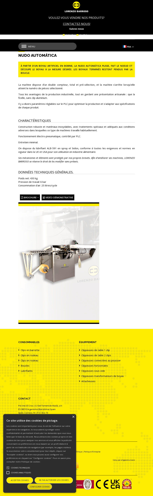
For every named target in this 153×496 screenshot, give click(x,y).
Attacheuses (88, 381)
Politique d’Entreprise (92, 452)
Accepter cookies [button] (20, 480)
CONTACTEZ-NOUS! (76, 24)
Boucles (25, 365)
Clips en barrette (30, 350)
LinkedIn (69, 34)
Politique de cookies (30, 461)
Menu (31, 46)
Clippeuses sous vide (93, 370)
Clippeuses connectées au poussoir (101, 360)
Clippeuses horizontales (94, 365)
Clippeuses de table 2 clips (96, 355)
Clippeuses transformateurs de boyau (102, 376)
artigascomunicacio (128, 460)
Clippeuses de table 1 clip (95, 350)
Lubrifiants (27, 370)
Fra (129, 47)
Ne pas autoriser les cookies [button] (53, 480)
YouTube (84, 34)
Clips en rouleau (29, 355)
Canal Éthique (76, 452)
